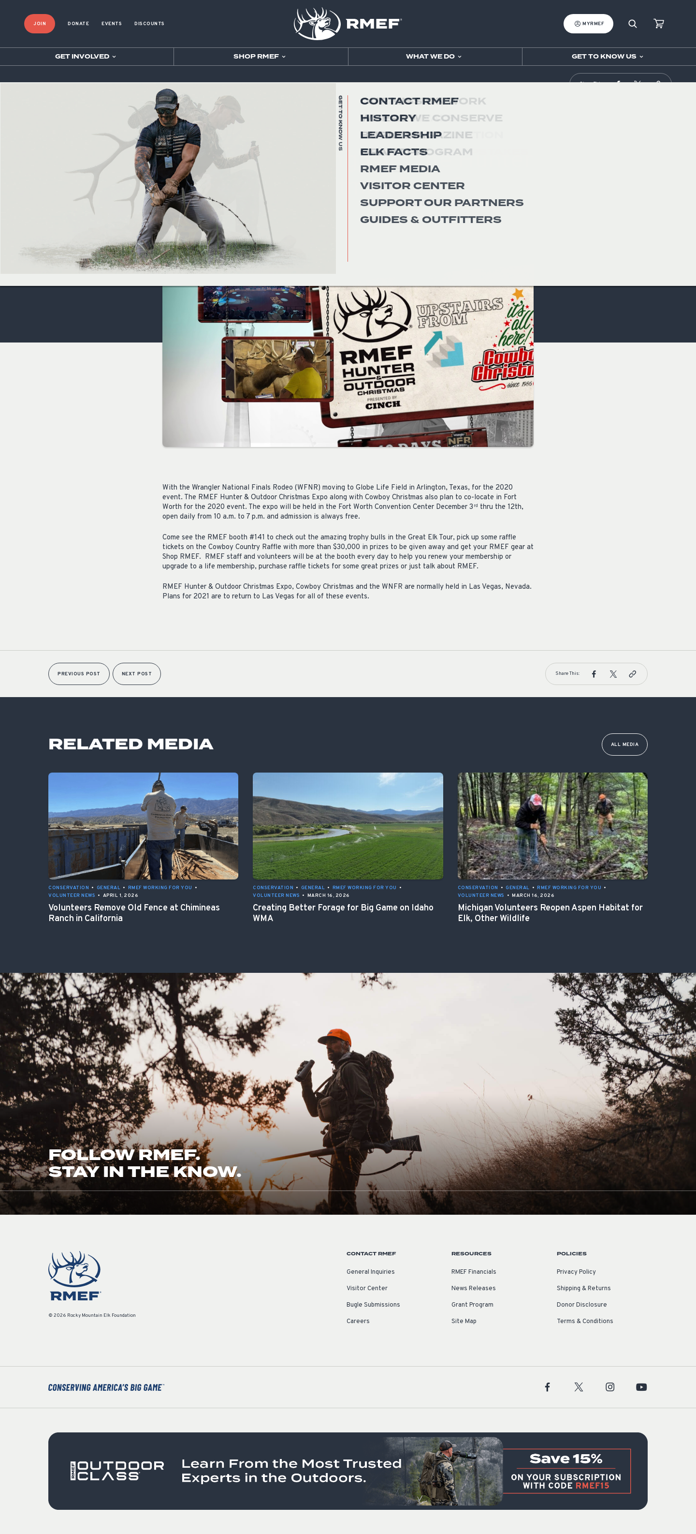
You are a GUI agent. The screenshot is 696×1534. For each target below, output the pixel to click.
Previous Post (79, 674)
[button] (618, 84)
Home (30, 84)
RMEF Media (54, 84)
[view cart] (659, 24)
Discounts (149, 24)
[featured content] (348, 1471)
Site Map (464, 1321)
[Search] (632, 24)
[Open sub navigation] (87, 56)
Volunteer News (185, 210)
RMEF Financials (473, 1272)
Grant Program (472, 1305)
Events (112, 24)
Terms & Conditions (585, 1321)
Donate (78, 24)
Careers (358, 1321)
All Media (625, 745)
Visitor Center (367, 1289)
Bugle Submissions (373, 1305)
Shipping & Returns (584, 1289)
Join (39, 24)
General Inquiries (371, 1272)
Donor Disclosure (582, 1305)
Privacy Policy (576, 1272)
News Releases (473, 1289)
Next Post (137, 674)
